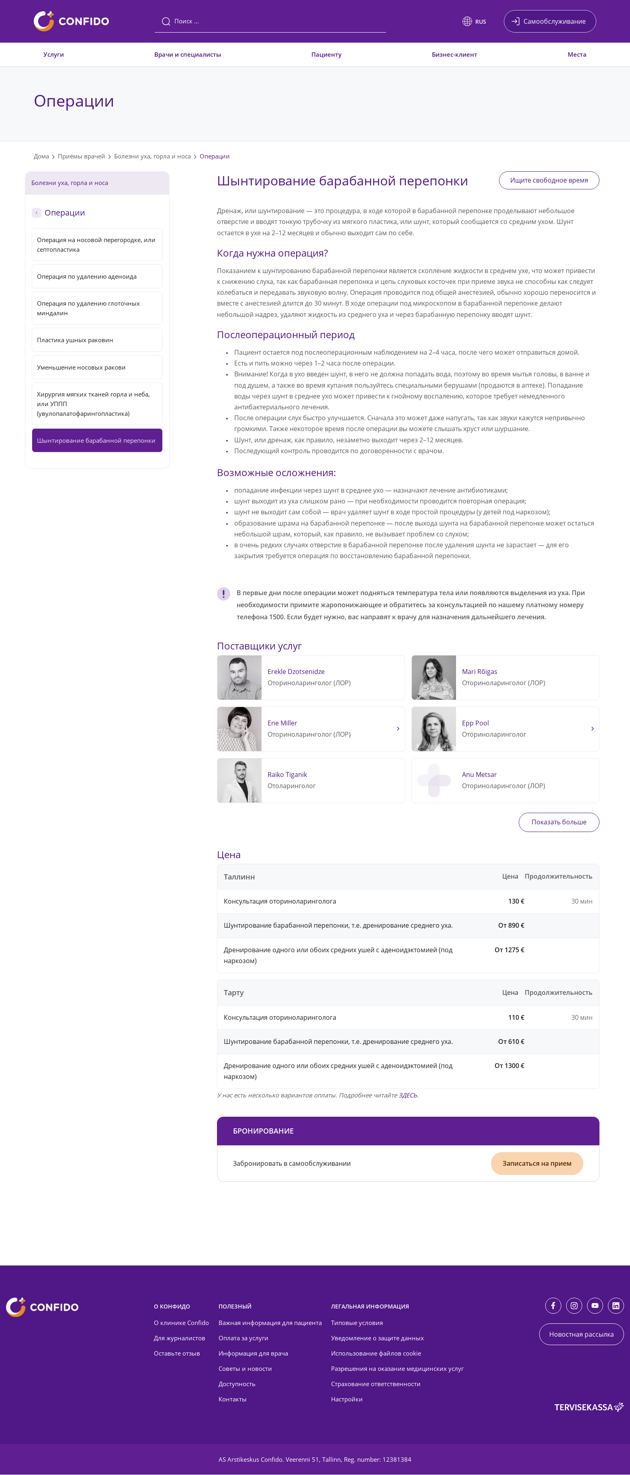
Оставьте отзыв (177, 1354)
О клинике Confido (181, 1323)
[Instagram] (574, 1306)
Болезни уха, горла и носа (152, 156)
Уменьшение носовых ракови (81, 367)
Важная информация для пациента (270, 1323)
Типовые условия (357, 1323)
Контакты (233, 1399)
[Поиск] (270, 21)
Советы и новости (245, 1369)
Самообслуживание (555, 21)
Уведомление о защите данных (377, 1339)
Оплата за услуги (243, 1339)
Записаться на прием (537, 1163)
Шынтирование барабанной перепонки (96, 440)
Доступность (237, 1385)
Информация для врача (253, 1354)
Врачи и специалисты (187, 54)
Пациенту (326, 54)
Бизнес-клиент (454, 54)
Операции (215, 156)
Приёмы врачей (81, 156)
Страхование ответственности (376, 1385)
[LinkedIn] (616, 1306)
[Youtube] (595, 1306)
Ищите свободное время (547, 180)
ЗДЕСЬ (408, 1095)
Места (577, 54)
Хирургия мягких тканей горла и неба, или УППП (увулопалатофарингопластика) (93, 403)
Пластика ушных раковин (75, 340)
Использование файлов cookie (376, 1354)
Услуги (53, 54)
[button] (474, 21)
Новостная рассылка (581, 1334)
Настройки (347, 1399)
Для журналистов (179, 1339)
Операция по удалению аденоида (87, 276)
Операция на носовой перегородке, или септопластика (96, 244)
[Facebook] (553, 1306)
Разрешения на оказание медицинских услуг (397, 1369)
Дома (41, 156)
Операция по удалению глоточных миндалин (88, 308)
